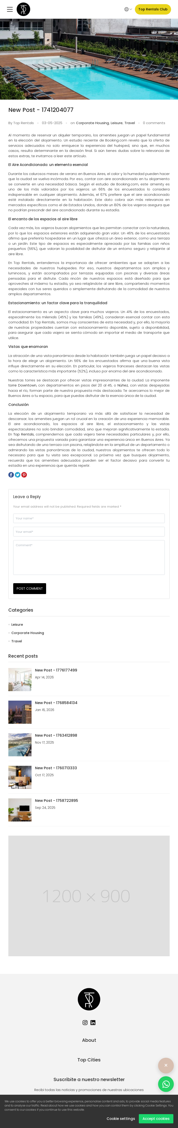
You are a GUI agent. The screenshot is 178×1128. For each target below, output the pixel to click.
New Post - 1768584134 (56, 702)
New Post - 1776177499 (56, 670)
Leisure (117, 122)
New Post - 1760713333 (56, 768)
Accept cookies (156, 1118)
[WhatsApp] (166, 1084)
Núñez (123, 385)
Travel (129, 122)
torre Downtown (22, 385)
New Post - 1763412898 (56, 735)
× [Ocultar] (166, 1065)
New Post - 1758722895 (56, 800)
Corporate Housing (92, 122)
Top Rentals (23, 434)
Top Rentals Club (153, 9)
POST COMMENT (30, 588)
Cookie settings (121, 1118)
